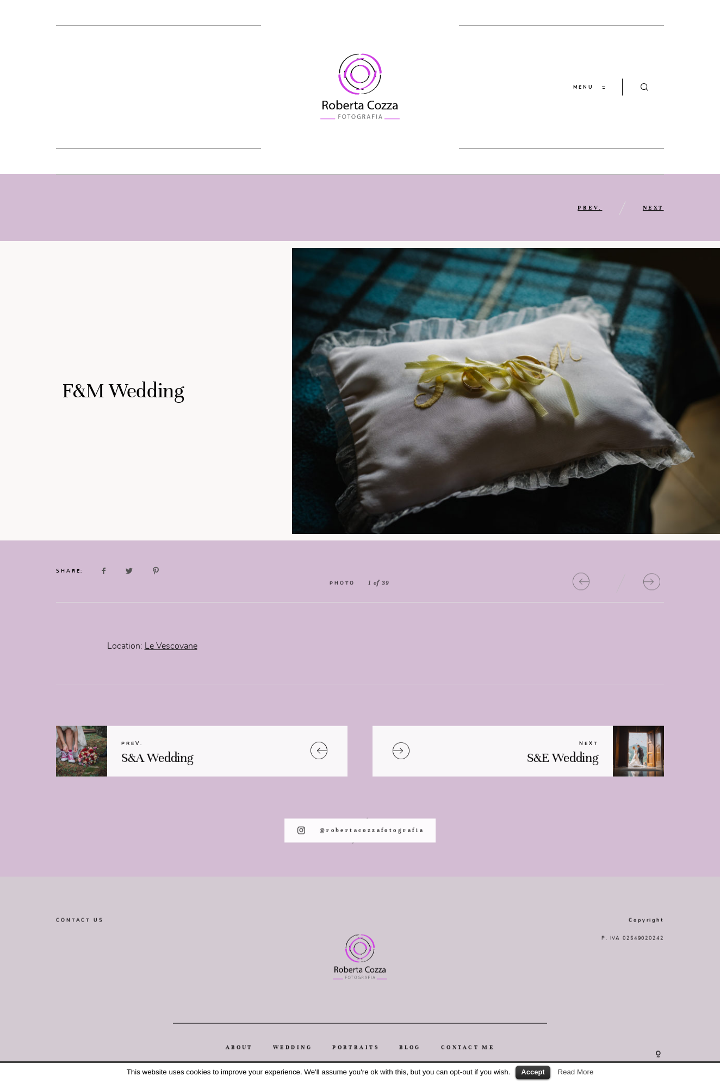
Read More (575, 1072)
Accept (532, 1072)
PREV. (590, 207)
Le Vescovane (171, 662)
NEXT (653, 207)
